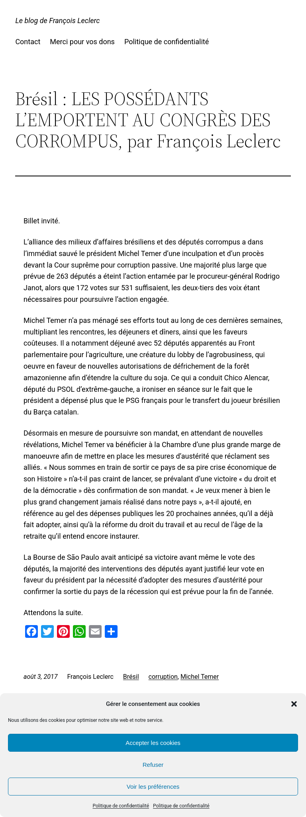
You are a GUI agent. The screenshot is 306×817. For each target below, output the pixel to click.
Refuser (153, 764)
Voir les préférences (153, 786)
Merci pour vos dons (82, 41)
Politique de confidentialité (120, 806)
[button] (294, 704)
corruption (163, 676)
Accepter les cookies (153, 742)
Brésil (131, 676)
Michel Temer (199, 676)
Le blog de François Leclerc (57, 20)
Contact (27, 41)
